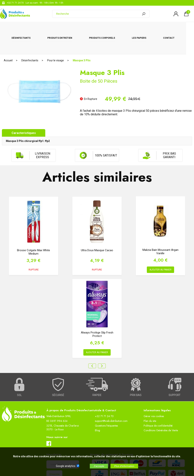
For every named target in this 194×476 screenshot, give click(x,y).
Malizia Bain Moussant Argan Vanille (160, 231)
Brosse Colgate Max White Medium (33, 232)
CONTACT (176, 28)
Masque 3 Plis (82, 40)
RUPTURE (34, 250)
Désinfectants (21, 28)
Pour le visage (55, 40)
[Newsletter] (62, 445)
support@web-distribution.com (111, 401)
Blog (97, 410)
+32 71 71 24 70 (15, 3)
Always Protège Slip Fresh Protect (97, 314)
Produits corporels (106, 28)
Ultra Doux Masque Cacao (97, 230)
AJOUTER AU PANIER (160, 250)
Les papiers (145, 28)
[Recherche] (98, 14)
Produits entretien (62, 28)
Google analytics (65, 466)
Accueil (8, 40)
